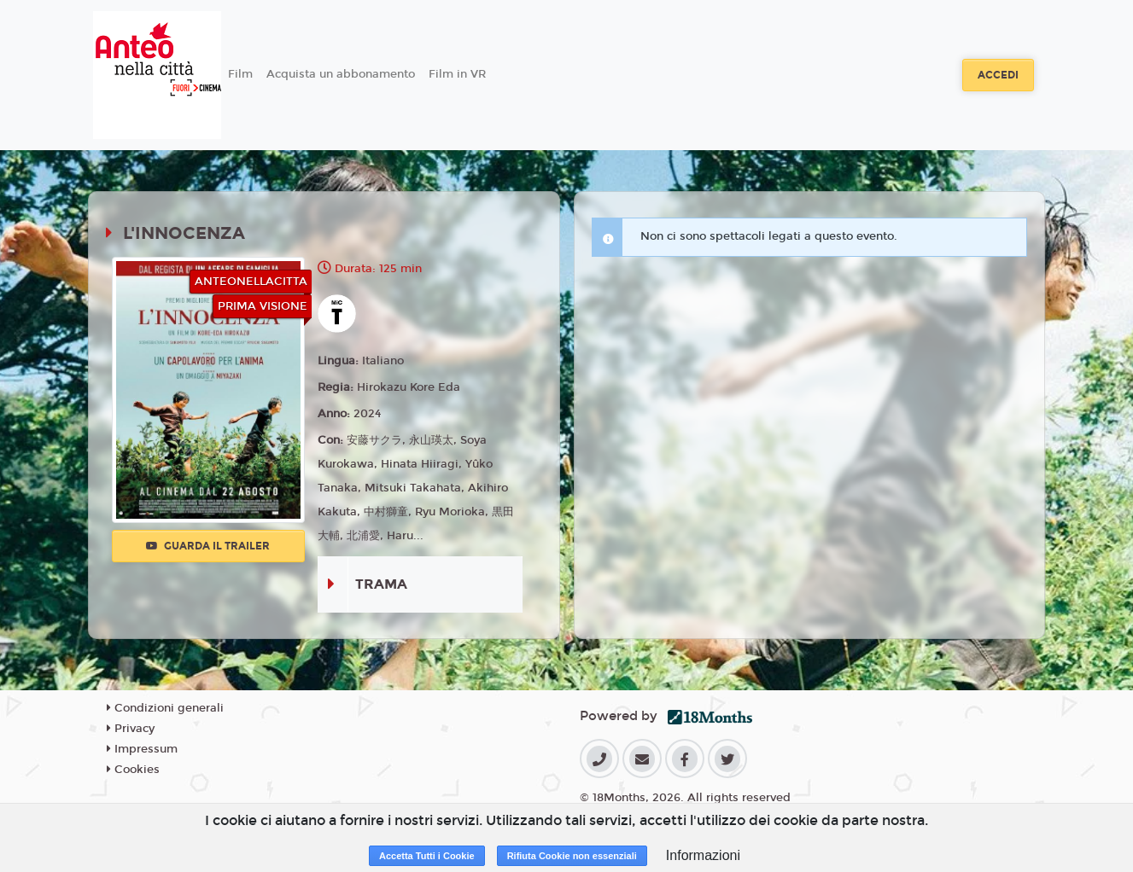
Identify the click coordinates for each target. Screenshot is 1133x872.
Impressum (142, 749)
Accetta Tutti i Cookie (427, 856)
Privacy (131, 728)
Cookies (133, 769)
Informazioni (703, 855)
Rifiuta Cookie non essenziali (572, 856)
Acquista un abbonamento (340, 74)
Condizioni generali (165, 708)
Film (240, 74)
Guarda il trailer (208, 546)
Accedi (998, 75)
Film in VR (457, 74)
